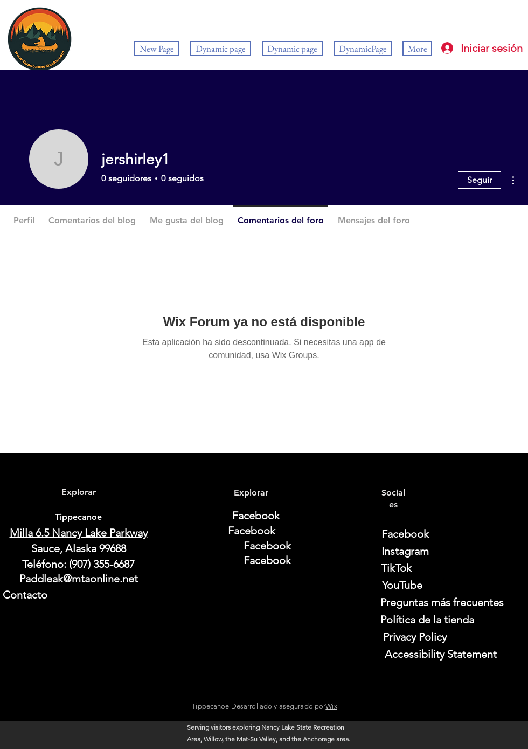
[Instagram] (405, 551)
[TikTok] (396, 568)
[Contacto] (78, 595)
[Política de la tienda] (427, 620)
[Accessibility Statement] (440, 654)
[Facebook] (255, 515)
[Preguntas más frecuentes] (442, 602)
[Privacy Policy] (414, 637)
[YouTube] (401, 585)
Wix (331, 706)
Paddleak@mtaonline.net (78, 578)
